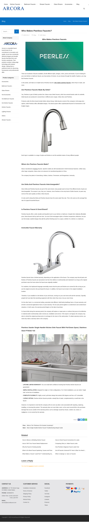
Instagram (47, 496)
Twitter (46, 491)
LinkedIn (46, 499)
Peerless (35, 168)
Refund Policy (27, 499)
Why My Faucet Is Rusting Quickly (31, 447)
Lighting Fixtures (6, 111)
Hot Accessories (6, 94)
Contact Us (26, 502)
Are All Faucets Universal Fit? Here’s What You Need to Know (72, 450)
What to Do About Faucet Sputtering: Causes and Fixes (37, 450)
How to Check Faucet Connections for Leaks (67, 440)
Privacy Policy (27, 496)
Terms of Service (27, 491)
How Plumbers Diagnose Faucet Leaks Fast (67, 447)
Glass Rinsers (5, 90)
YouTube (46, 493)
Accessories (5, 81)
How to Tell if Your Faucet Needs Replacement (34, 443)
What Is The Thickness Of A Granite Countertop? (40, 425)
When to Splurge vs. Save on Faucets (65, 454)
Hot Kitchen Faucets (7, 103)
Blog (3, 21)
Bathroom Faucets (7, 86)
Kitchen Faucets (6, 107)
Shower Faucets (6, 120)
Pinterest (46, 502)
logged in (31, 466)
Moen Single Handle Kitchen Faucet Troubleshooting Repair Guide (45, 427)
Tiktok (46, 505)
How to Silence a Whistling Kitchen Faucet (33, 440)
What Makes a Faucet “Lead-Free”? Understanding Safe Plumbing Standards (43, 454)
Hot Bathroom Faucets (8, 98)
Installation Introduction (29, 488)
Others (3, 115)
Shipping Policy (27, 493)
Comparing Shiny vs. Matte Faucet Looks (66, 443)
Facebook (47, 488)
